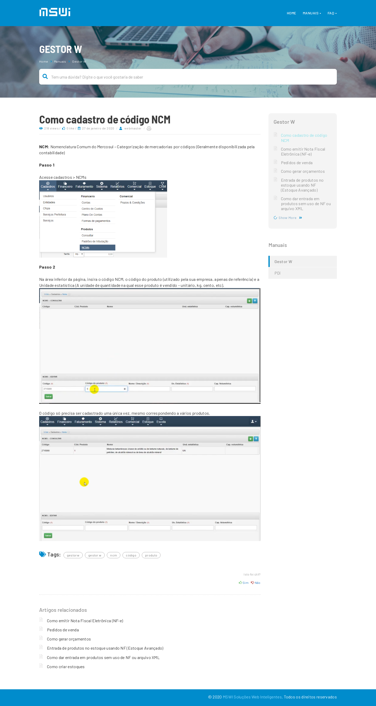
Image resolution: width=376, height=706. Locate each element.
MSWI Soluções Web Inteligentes (252, 696)
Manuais (311, 13)
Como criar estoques (66, 666)
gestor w (94, 555)
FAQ (331, 13)
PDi (277, 272)
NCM (113, 555)
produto (151, 555)
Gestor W (79, 61)
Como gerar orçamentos (69, 638)
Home (291, 13)
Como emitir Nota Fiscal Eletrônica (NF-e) (85, 620)
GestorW (73, 555)
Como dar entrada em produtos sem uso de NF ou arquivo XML (103, 657)
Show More (287, 218)
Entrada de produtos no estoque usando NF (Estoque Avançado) (105, 647)
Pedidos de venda (63, 629)
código (131, 555)
